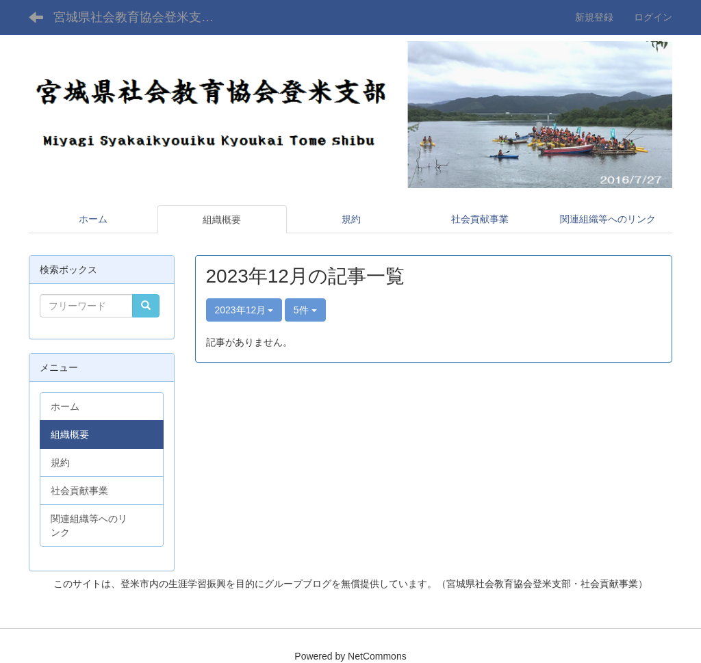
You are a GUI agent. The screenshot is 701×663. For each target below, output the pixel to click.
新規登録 (594, 17)
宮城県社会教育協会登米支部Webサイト (144, 17)
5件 (305, 309)
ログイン (653, 17)
